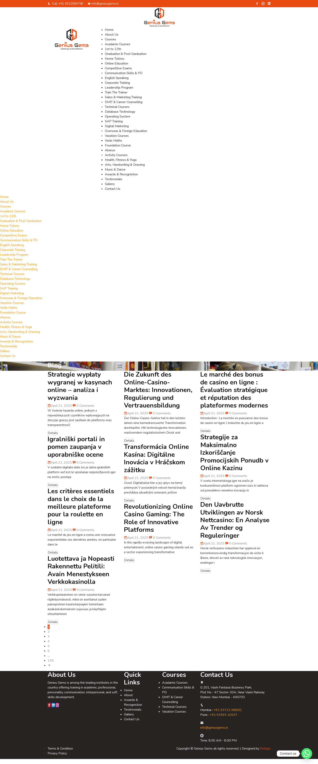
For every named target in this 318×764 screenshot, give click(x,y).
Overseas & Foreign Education (126, 136)
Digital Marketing (117, 131)
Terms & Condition (60, 753)
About (128, 700)
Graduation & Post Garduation (125, 59)
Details (53, 438)
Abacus (110, 155)
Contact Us (112, 194)
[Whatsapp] (306, 753)
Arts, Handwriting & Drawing (125, 170)
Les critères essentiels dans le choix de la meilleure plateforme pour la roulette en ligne (81, 511)
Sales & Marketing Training (123, 102)
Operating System (117, 121)
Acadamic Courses (117, 49)
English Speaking (117, 83)
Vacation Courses (117, 141)
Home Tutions (114, 63)
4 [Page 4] (49, 646)
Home (109, 35)
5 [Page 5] (49, 651)
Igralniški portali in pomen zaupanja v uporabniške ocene (76, 452)
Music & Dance (115, 174)
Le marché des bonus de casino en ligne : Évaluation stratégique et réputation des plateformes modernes (234, 395)
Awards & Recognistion (121, 179)
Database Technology (120, 116)
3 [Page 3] (49, 641)
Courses (110, 44)
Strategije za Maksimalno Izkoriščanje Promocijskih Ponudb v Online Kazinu (234, 457)
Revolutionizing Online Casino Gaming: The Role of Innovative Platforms (158, 523)
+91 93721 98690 (227, 715)
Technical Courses (117, 112)
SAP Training (114, 126)
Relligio (265, 753)
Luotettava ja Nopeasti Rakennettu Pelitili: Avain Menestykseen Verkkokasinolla (81, 575)
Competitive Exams (118, 73)
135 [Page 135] (51, 665)
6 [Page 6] (49, 656)
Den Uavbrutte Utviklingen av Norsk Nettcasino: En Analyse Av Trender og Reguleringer (234, 525)
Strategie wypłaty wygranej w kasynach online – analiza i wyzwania (80, 391)
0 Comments (83, 411)
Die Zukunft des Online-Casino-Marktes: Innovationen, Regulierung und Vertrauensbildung (158, 395)
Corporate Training (117, 88)
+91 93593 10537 (223, 720)
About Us (112, 39)
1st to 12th (113, 54)
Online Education (116, 68)
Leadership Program (119, 92)
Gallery (110, 189)
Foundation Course (118, 150)
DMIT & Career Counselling (123, 107)
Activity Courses (116, 160)
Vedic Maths (113, 145)
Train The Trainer (116, 97)
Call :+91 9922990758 (65, 9)
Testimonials (113, 184)
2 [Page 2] (49, 636)
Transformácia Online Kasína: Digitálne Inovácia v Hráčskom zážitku (156, 463)
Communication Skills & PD (123, 78)
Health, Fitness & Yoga (121, 165)
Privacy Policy (57, 758)
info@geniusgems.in (103, 9)
